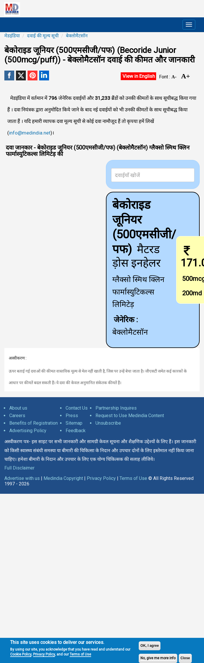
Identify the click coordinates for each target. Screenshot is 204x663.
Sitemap (74, 423)
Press (72, 415)
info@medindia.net (29, 133)
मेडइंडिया (12, 35)
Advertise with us (22, 478)
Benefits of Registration (33, 423)
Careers (17, 415)
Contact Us (77, 408)
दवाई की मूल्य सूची (43, 35)
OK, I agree (149, 646)
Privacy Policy (44, 654)
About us (18, 408)
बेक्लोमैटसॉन (77, 35)
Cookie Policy (20, 654)
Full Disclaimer (19, 468)
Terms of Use (80, 654)
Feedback (76, 430)
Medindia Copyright (63, 478)
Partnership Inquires (116, 408)
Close (185, 658)
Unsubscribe (108, 423)
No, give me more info (158, 658)
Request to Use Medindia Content (129, 415)
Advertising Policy (27, 430)
